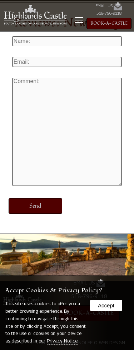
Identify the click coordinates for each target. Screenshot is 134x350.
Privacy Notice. (62, 341)
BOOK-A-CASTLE (109, 23)
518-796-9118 (108, 13)
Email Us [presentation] (108, 6)
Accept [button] (106, 305)
